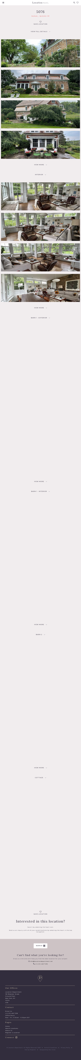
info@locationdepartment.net (40, 961)
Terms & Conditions (50, 1047)
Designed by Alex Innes (47, 1049)
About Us (8, 1030)
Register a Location (12, 1032)
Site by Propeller (30, 1049)
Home (7, 1026)
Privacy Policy (65, 1047)
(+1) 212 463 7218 (40, 964)
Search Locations (11, 1028)
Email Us (8, 1011)
